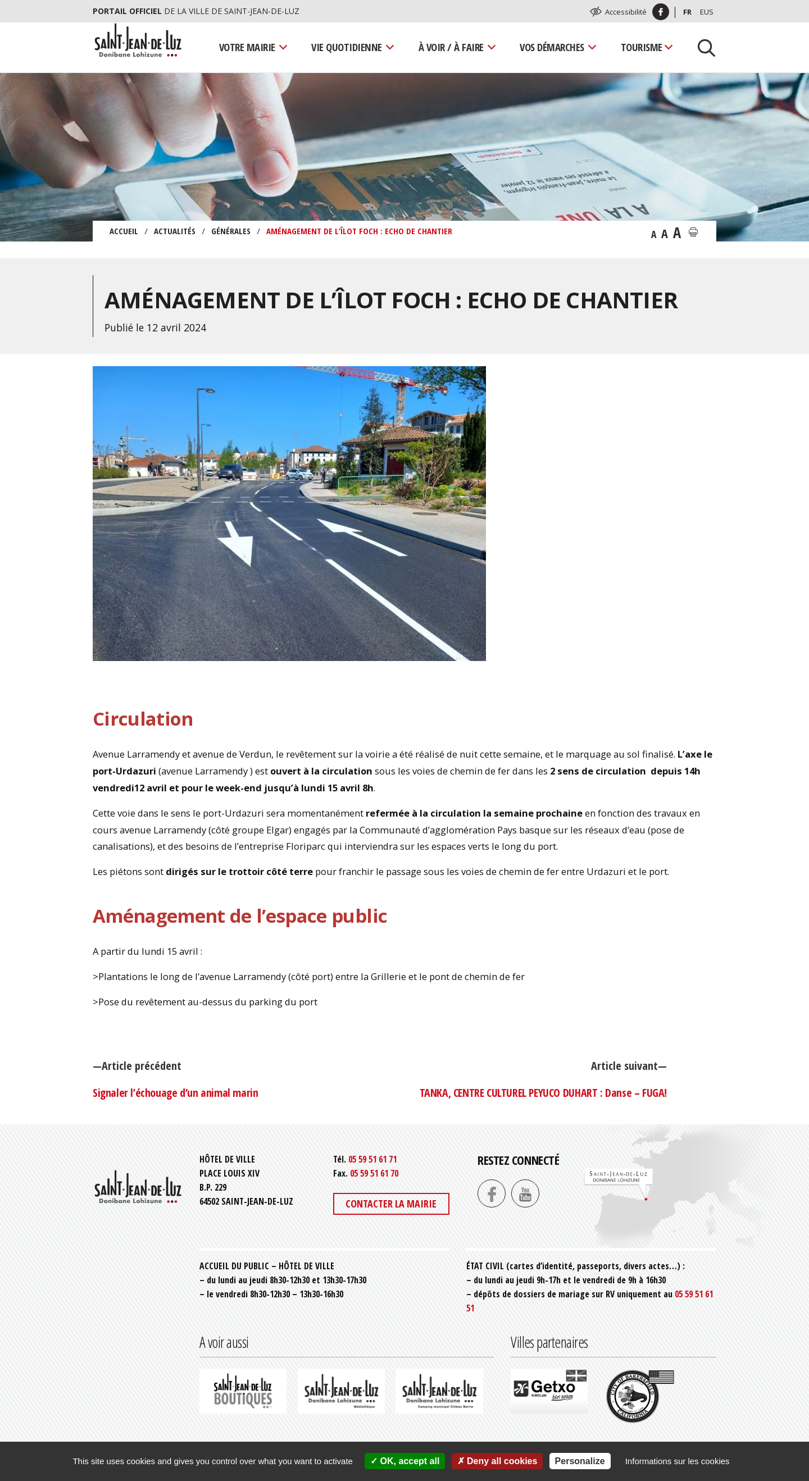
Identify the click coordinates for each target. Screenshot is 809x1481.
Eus (706, 12)
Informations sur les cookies (677, 1461)
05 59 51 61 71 (372, 1159)
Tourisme (641, 47)
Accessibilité (626, 12)
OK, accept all (404, 1461)
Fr (687, 12)
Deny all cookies (497, 1461)
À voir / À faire (451, 47)
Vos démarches (552, 47)
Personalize (580, 1461)
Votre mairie (247, 47)
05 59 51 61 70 (374, 1173)
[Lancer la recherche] (702, 47)
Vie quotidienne (346, 47)
